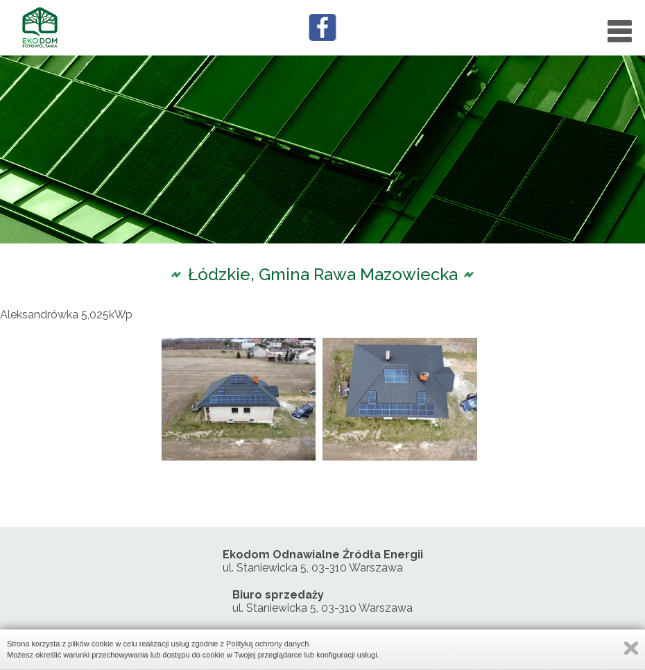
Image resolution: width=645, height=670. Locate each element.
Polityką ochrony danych (267, 643)
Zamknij (631, 648)
